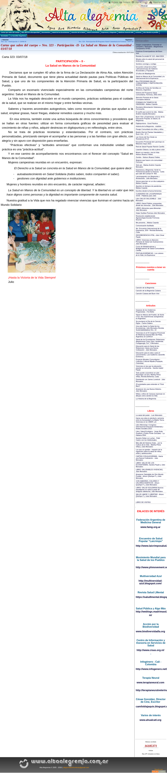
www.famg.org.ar (150, 527)
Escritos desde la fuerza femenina (148, 191)
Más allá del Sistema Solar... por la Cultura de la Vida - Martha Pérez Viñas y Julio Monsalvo (149, 445)
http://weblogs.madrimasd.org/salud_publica (151, 611)
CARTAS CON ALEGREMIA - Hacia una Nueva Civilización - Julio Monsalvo (149, 458)
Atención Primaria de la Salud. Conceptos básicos (147, 98)
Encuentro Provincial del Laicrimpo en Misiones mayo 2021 (150, 143)
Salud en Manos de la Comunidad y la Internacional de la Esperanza (150, 77)
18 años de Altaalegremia (145, 73)
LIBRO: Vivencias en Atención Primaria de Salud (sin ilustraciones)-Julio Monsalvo (150, 242)
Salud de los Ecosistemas (60, 32)
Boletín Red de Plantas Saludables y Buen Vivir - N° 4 (149, 133)
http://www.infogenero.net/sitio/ (151, 669)
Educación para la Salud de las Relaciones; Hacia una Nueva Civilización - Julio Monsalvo (147, 348)
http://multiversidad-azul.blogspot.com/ (150, 582)
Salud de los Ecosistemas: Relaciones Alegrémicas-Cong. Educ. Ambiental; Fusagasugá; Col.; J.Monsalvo (150, 341)
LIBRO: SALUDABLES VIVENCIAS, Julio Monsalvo (149, 470)
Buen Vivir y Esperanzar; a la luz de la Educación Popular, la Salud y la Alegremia (150, 118)
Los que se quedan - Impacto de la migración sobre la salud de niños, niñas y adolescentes (149, 451)
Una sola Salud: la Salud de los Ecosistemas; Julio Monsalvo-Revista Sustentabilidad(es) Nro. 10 (150, 328)
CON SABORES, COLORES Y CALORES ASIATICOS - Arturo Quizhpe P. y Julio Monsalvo (147, 483)
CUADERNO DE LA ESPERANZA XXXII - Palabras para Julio (148, 195)
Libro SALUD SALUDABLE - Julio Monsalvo (148, 199)
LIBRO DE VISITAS (143, 502)
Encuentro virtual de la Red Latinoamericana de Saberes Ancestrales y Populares (147, 69)
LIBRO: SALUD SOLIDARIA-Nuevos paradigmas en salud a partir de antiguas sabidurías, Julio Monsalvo (149, 489)
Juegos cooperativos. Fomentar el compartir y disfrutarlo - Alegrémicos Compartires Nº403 (149, 46)
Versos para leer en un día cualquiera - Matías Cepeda (150, 182)
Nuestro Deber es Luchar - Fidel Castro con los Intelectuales (148, 439)
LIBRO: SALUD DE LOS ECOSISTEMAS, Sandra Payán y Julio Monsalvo (150, 465)
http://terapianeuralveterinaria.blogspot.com (151, 690)
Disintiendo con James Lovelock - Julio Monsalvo (150, 380)
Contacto (126, 2)
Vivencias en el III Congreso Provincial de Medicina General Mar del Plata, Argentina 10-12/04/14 (150, 335)
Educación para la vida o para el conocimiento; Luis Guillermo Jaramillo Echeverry (150, 354)
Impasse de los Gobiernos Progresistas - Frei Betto (146, 311)
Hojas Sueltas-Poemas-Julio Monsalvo (150, 213)
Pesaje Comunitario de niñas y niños (149, 129)
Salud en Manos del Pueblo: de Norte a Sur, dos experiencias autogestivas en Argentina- (150, 316)
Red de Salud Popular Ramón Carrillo (150, 147)
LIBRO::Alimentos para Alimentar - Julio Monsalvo (149, 209)
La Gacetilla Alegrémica (18, 36)
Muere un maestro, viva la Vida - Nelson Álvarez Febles (148, 153)
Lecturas (138, 32)
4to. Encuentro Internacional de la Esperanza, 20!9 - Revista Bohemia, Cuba (149, 230)
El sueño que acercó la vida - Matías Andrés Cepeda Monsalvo (149, 113)
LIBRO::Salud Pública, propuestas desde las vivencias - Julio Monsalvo (149, 204)
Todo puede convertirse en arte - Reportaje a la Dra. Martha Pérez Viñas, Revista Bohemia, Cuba (148, 374)
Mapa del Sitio (159, 2)
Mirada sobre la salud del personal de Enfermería (150, 60)
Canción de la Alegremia (145, 288)
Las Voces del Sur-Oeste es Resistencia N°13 (146, 138)
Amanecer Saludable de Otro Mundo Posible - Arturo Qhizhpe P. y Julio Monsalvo (149, 476)
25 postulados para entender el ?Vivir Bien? (150, 385)
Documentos (46, 32)
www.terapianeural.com (150, 682)
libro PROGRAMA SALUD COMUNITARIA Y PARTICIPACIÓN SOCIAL (149, 83)
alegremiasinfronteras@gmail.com (76, 767)
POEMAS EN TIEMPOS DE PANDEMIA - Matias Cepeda (146, 103)
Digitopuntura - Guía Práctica (147, 123)
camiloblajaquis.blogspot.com (151, 706)
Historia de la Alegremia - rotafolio (148, 126)
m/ (150, 615)
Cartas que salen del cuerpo (10, 32)
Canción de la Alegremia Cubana (148, 291)
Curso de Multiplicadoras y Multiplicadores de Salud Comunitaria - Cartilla (150, 248)
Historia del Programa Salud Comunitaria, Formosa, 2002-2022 (149, 94)
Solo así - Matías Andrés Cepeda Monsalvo (148, 166)
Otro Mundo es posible (150, 32)
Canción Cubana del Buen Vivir (147, 293)
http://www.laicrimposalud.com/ (151, 545)
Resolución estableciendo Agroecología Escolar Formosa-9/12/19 (148, 218)
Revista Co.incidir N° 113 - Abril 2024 (150, 56)
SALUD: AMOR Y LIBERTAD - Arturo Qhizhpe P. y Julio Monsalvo (150, 495)
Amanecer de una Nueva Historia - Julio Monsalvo (149, 390)
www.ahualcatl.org (150, 720)
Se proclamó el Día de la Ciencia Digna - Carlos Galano (148, 322)
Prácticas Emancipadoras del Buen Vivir (149, 52)
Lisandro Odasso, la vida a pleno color (150, 149)
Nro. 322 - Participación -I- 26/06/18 (13, 41)
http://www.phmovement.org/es (151, 567)
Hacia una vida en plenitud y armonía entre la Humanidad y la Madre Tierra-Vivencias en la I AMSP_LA (150, 420)
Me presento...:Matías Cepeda (147, 223)
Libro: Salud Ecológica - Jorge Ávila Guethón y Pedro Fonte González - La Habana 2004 (150, 433)
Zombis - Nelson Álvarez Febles (148, 157)
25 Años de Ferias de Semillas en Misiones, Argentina (148, 89)
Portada (115, 2)
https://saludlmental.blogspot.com (151, 597)
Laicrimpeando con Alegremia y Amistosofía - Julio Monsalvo (147, 177)
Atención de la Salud (78, 32)
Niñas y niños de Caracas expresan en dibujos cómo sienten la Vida (150, 395)
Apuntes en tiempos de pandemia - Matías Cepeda (149, 187)
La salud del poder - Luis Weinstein (149, 415)
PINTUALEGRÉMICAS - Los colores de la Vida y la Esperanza (149, 254)
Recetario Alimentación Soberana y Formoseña (149, 108)
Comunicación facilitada (145, 225)
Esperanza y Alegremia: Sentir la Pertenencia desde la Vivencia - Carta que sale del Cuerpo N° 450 (150, 171)
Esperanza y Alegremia (108, 32)
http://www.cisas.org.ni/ (150, 650)
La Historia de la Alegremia (146, 399)
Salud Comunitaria (93, 32)
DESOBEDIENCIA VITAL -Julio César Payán (150, 236)
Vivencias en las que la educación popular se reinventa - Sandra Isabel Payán (149, 368)
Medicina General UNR (125, 32)
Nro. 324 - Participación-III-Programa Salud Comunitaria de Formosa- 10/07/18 (106, 41)
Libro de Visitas (141, 2)
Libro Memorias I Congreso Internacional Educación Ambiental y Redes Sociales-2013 (149, 426)
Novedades (4, 36)
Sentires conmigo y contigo (146, 64)
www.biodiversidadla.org (150, 631)
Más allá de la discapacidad (30, 32)
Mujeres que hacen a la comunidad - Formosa (149, 161)
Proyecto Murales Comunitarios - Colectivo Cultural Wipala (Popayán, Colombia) (149, 361)
